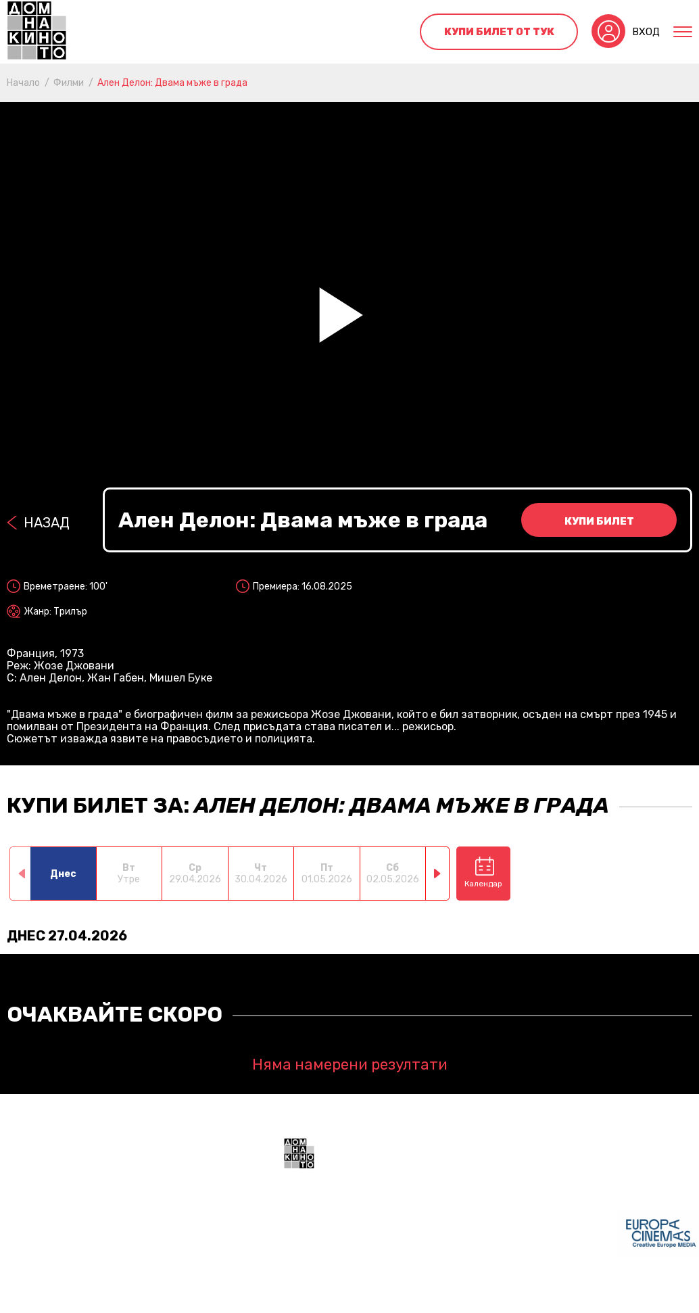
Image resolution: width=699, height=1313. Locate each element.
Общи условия (318, 1296)
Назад (47, 523)
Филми (68, 83)
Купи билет (599, 521)
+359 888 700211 (535, 1241)
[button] (438, 873)
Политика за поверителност (435, 1296)
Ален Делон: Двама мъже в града (172, 83)
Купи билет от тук (499, 32)
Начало (23, 83)
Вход (646, 32)
